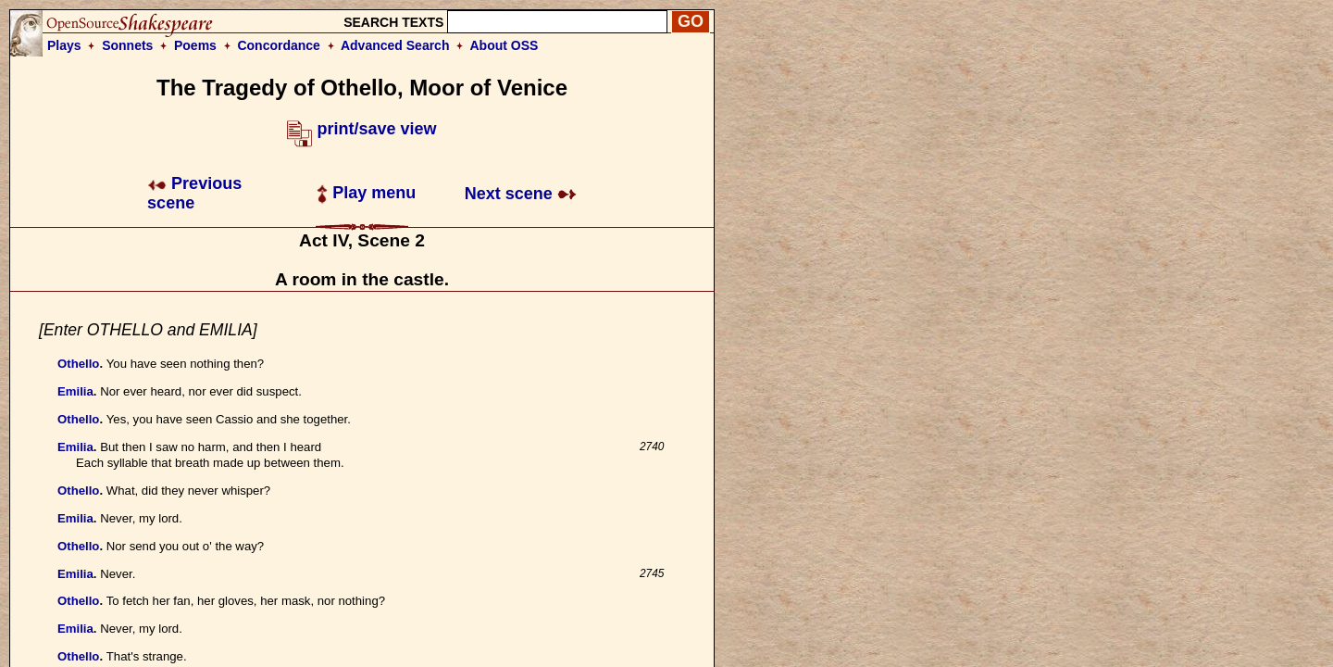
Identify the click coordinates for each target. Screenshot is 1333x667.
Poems (195, 45)
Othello (78, 364)
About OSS (504, 45)
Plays (64, 45)
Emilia (75, 391)
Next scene (521, 193)
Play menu (366, 192)
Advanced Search (395, 45)
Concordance (278, 45)
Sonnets (127, 45)
